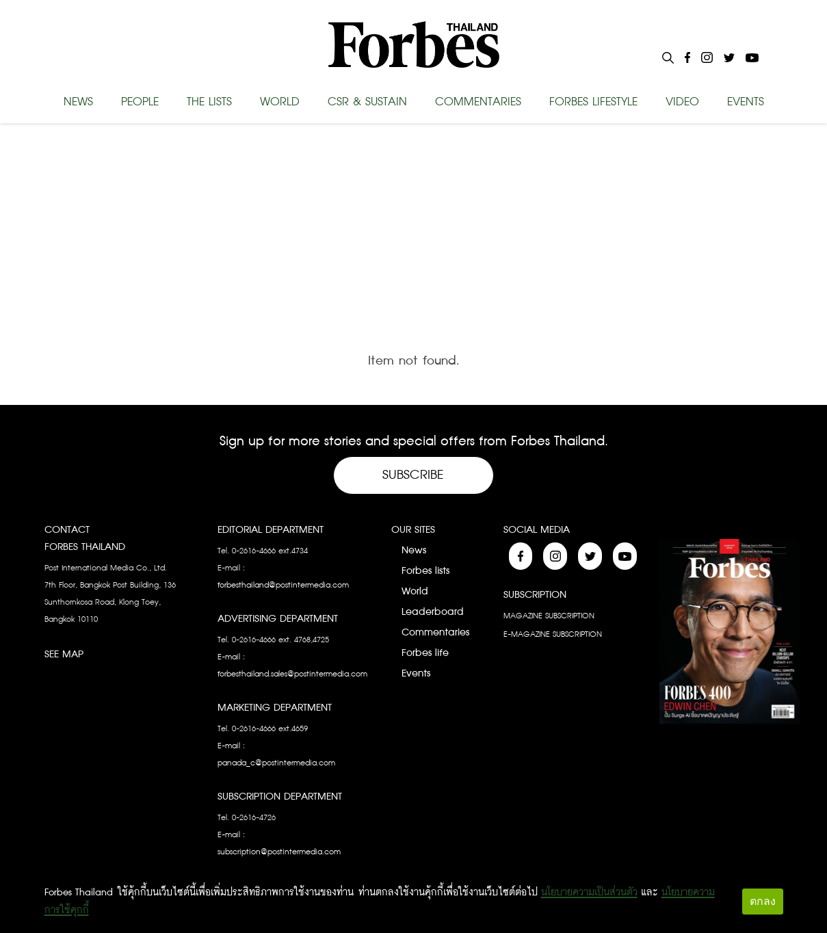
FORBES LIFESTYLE (593, 102)
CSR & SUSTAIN (367, 102)
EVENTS (745, 102)
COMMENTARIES (478, 102)
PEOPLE (140, 102)
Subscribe (413, 475)
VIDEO (682, 102)
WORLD (280, 102)
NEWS (78, 102)
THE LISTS (209, 102)
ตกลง (763, 901)
